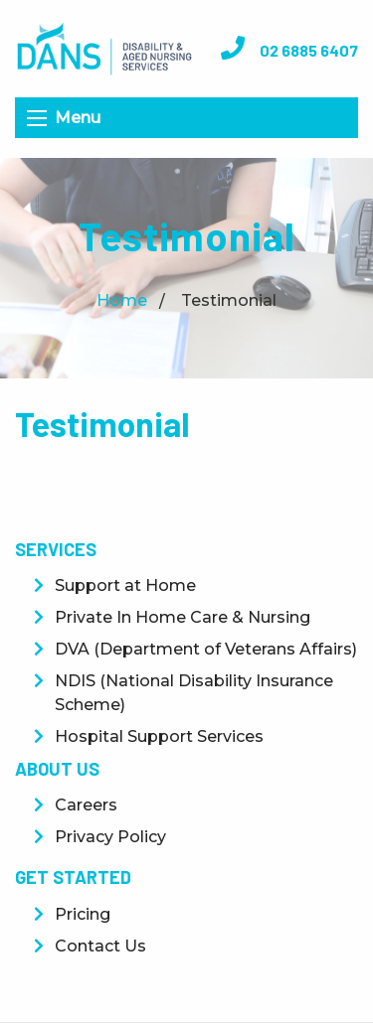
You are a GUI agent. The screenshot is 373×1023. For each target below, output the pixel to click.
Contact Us (100, 946)
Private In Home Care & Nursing (182, 617)
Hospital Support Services (159, 736)
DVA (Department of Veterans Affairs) (206, 649)
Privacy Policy (110, 836)
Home (121, 300)
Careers (86, 805)
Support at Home (125, 585)
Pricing (82, 914)
